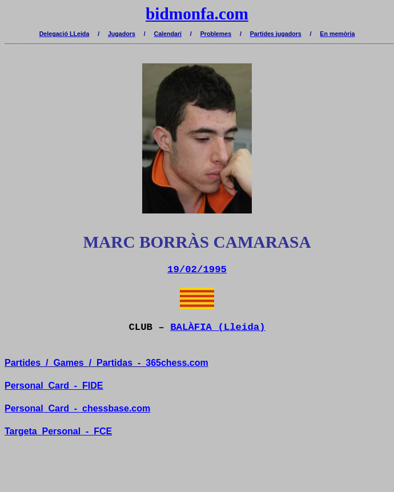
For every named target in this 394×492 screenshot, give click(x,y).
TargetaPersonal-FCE (58, 431)
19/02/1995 (197, 269)
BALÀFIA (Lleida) (217, 327)
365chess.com (177, 363)
